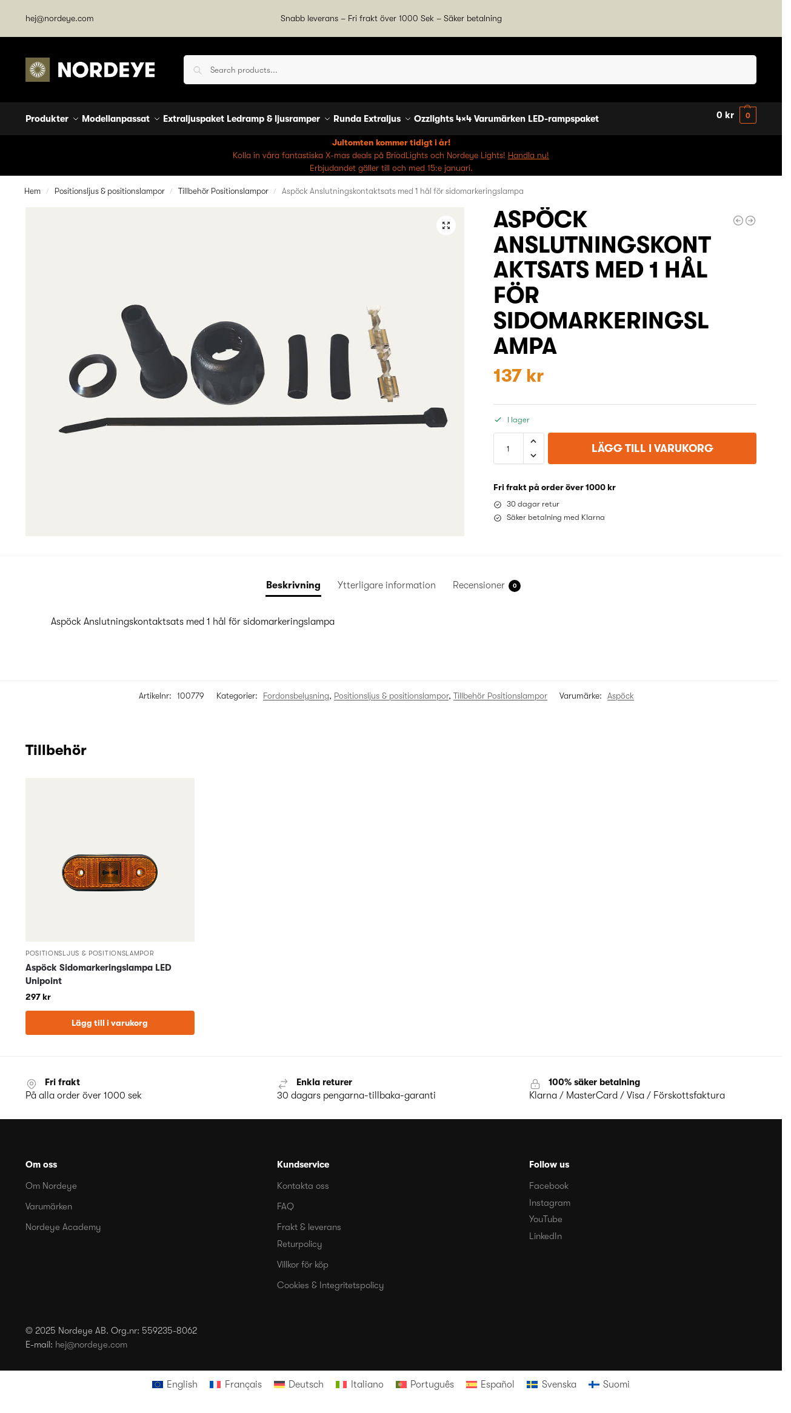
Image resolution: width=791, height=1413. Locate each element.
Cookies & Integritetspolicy (330, 1277)
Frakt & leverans (309, 1220)
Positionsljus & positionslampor (110, 183)
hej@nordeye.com (59, 18)
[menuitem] (175, 1377)
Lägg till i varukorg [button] (110, 1016)
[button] (736, 115)
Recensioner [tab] (487, 579)
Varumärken (48, 1199)
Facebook (549, 1179)
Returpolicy (299, 1236)
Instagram (549, 1195)
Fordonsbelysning (296, 689)
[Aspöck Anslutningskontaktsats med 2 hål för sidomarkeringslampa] (750, 214)
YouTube (545, 1212)
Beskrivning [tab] (293, 578)
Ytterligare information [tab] (387, 578)
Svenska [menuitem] (559, 1377)
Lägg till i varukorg (652, 442)
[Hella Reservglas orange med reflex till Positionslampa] (738, 214)
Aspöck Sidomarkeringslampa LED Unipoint (98, 968)
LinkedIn (545, 1228)
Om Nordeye (51, 1179)
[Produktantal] (508, 441)
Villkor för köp (303, 1257)
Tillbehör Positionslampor (223, 183)
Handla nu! (528, 148)
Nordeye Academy (63, 1220)
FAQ (285, 1199)
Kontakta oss (303, 1179)
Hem (32, 183)
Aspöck (620, 689)
